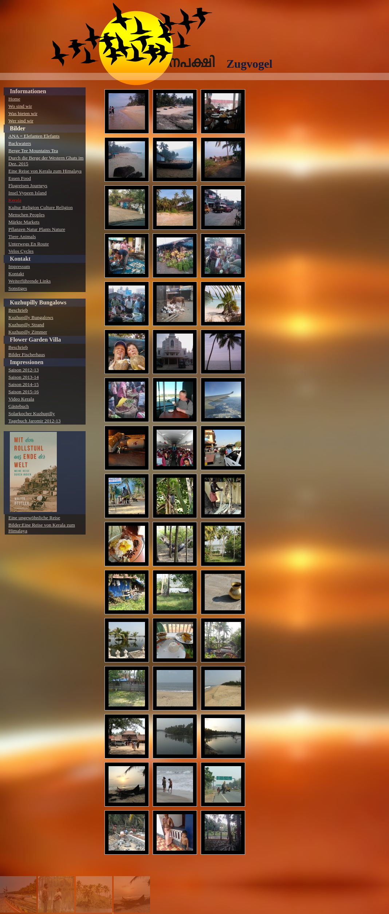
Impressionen (26, 362)
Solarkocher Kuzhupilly (31, 413)
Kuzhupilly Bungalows (38, 302)
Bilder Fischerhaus (26, 354)
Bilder (17, 128)
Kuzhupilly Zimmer (27, 332)
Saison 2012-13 (23, 370)
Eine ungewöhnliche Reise (34, 517)
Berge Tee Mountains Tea (33, 150)
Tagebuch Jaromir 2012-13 (34, 420)
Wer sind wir (21, 120)
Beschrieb (18, 310)
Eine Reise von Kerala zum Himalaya (45, 171)
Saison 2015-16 (23, 391)
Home (14, 99)
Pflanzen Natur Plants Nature (36, 229)
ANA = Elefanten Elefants (33, 136)
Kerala (14, 200)
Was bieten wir (23, 113)
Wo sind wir (20, 106)
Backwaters (19, 143)
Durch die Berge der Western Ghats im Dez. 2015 (45, 160)
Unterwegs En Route (28, 244)
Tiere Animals (22, 236)
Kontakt (20, 259)
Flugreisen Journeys (27, 185)
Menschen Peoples (26, 214)
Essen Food (19, 178)
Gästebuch (18, 406)
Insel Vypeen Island (27, 193)
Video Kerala (21, 399)
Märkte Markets (24, 222)
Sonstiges (17, 288)
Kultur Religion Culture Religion (40, 207)
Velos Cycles (21, 251)
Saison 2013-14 (23, 377)
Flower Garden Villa (35, 339)
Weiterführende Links (29, 281)
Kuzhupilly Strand (26, 324)
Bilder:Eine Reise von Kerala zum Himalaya (41, 527)
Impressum (19, 266)
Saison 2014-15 (23, 384)
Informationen (28, 91)
